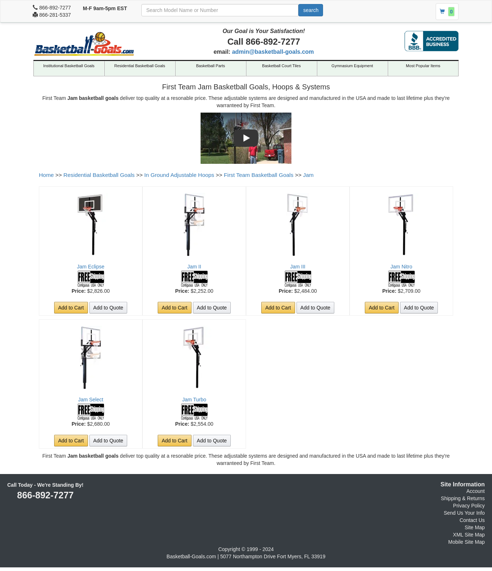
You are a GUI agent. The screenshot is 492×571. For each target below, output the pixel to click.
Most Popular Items (423, 66)
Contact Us (472, 520)
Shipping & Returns (463, 498)
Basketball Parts (210, 66)
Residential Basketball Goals (139, 66)
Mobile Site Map (466, 542)
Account (475, 491)
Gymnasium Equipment (352, 66)
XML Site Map (469, 535)
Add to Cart (71, 308)
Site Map (475, 527)
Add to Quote (108, 308)
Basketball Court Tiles (281, 66)
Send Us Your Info (464, 513)
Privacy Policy (469, 506)
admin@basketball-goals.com (273, 52)
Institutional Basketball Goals (68, 66)
